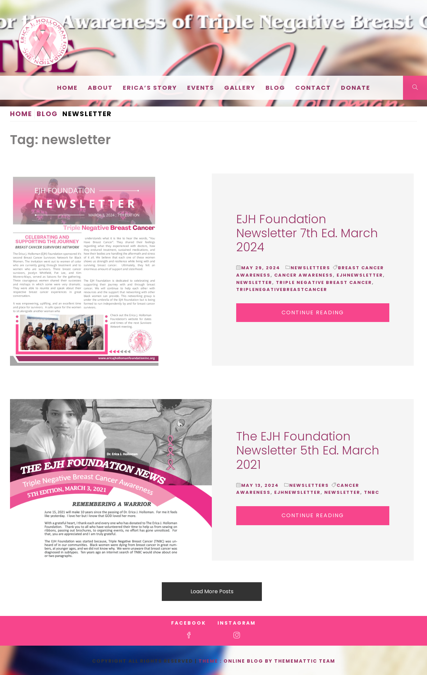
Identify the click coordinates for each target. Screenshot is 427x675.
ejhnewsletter (360, 275)
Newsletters (310, 268)
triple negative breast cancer (324, 282)
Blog (275, 87)
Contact (313, 87)
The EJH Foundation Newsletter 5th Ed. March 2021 (307, 450)
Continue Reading (313, 312)
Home (67, 87)
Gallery (240, 87)
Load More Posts (212, 591)
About (100, 87)
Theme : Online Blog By (236, 661)
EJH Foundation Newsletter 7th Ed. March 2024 (307, 233)
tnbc (371, 492)
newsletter (254, 282)
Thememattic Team (304, 661)
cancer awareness (303, 275)
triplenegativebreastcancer (281, 289)
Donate (355, 87)
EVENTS (200, 87)
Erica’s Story (150, 87)
